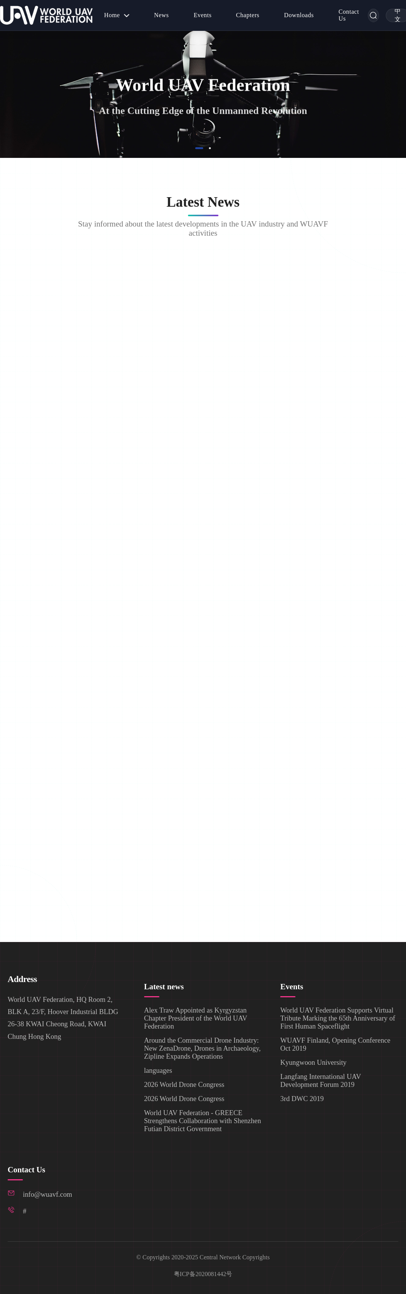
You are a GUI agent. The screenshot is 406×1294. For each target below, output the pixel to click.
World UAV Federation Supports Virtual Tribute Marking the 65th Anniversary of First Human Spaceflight (337, 1018)
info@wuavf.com (47, 1194)
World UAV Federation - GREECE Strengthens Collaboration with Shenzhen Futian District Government (202, 1120)
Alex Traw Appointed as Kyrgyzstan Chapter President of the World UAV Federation (195, 1018)
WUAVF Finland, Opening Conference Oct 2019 (335, 1044)
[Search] (373, 15)
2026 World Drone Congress (184, 1084)
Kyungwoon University (313, 1062)
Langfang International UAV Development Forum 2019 (320, 1080)
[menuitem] (116, 15)
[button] (199, 148)
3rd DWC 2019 (302, 1098)
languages (158, 1070)
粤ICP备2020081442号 (203, 1274)
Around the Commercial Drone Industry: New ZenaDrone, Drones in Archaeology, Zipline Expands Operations (202, 1048)
